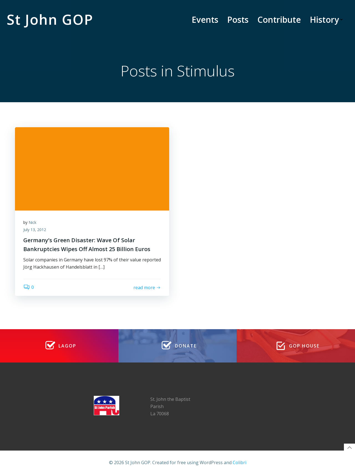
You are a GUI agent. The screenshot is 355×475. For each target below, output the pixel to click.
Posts (237, 19)
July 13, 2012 (34, 229)
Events (205, 19)
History (327, 19)
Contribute (279, 19)
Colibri (239, 462)
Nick (32, 222)
